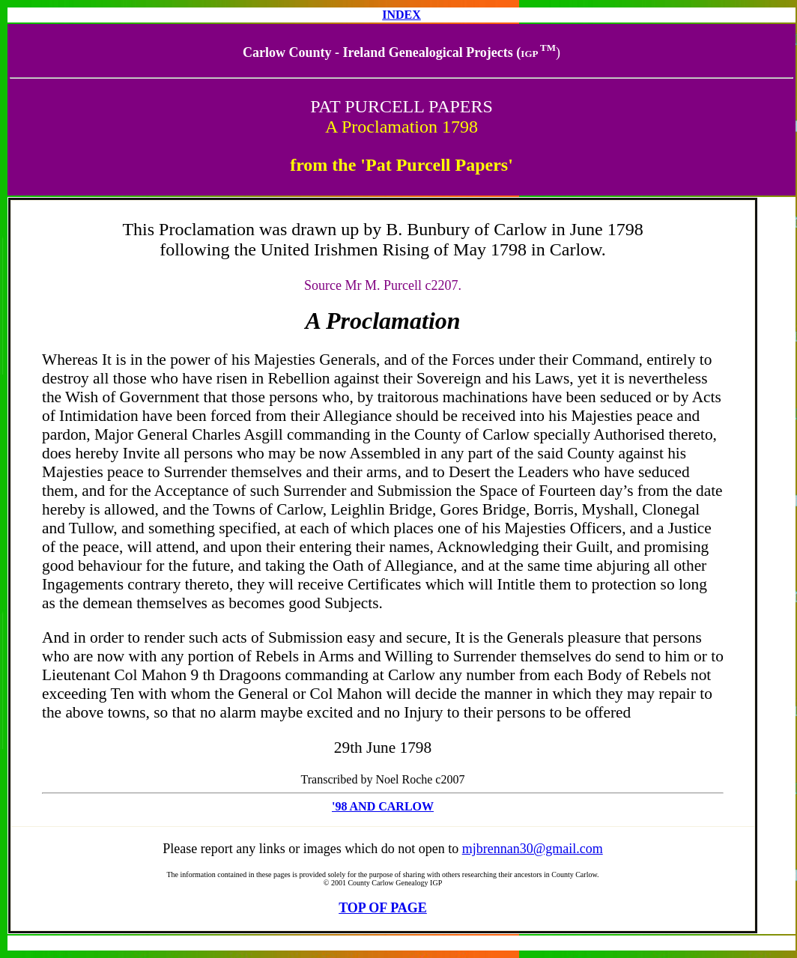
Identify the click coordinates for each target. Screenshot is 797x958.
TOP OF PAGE (383, 907)
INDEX (401, 14)
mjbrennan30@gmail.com (532, 848)
